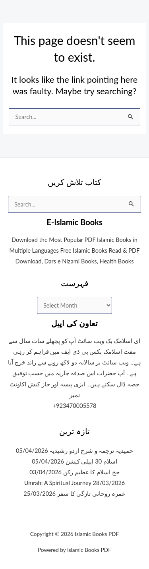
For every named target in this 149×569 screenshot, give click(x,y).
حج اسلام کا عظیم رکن (91, 472)
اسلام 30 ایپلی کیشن (91, 461)
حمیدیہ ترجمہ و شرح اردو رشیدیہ (91, 450)
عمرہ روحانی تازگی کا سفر (91, 493)
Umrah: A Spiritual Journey (57, 482)
